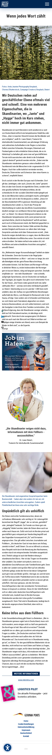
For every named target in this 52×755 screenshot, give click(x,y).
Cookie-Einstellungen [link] (26, 724)
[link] (5, 4)
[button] (47, 4)
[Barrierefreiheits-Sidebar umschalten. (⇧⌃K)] (7, 748)
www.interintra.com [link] (26, 680)
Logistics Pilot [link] (28, 689)
